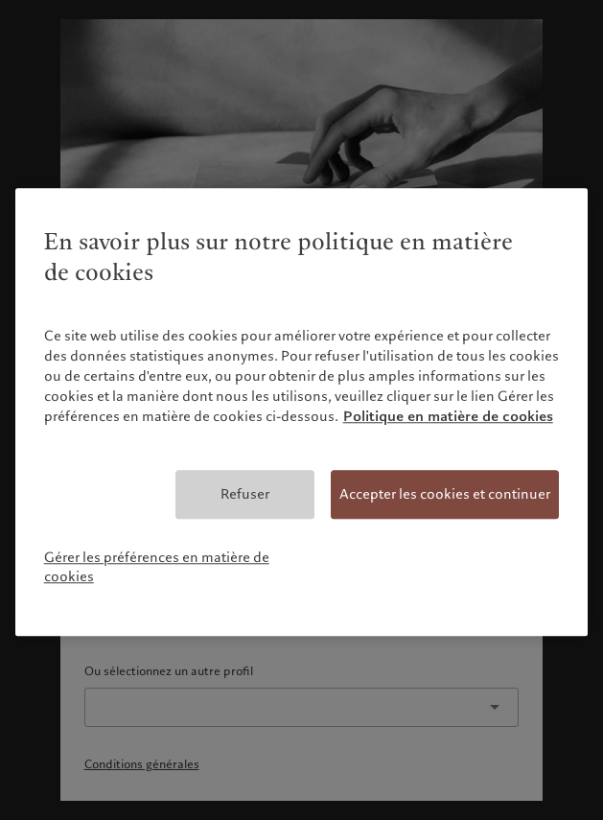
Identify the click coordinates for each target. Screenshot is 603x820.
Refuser (244, 494)
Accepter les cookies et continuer (444, 494)
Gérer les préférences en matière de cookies (156, 568)
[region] (302, 412)
